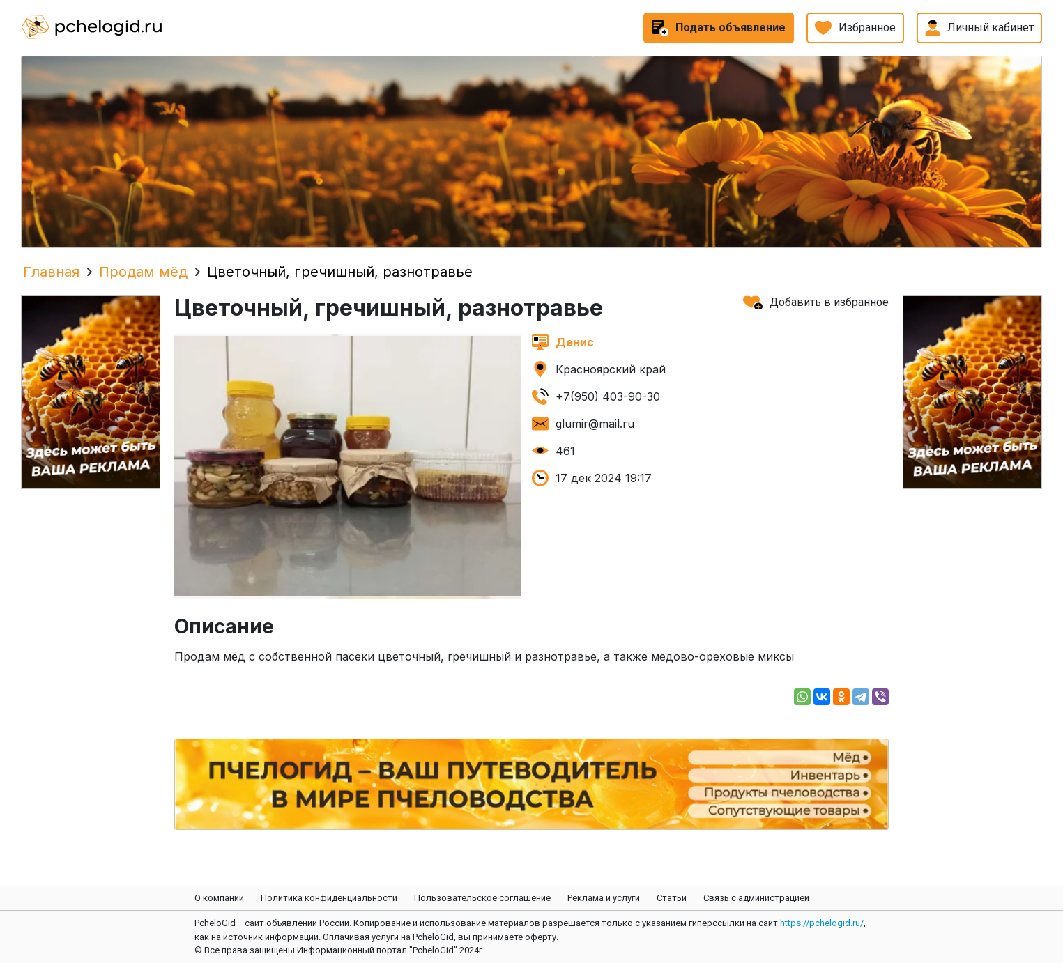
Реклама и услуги (603, 898)
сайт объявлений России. (298, 923)
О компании (219, 898)
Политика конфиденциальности (329, 898)
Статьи (672, 898)
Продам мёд (143, 271)
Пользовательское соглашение (482, 898)
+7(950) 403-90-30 (608, 396)
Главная (51, 271)
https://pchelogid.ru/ (822, 923)
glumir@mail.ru (595, 424)
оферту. (541, 937)
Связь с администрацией (756, 898)
